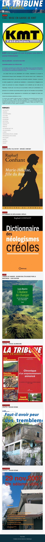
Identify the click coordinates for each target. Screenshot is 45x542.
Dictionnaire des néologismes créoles (14, 214)
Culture (5, 15)
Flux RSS (22, 536)
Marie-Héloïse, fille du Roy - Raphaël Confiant (16, 149)
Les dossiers (6, 342)
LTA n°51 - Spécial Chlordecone (12, 344)
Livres (4, 274)
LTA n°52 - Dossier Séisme (10, 407)
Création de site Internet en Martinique (22, 539)
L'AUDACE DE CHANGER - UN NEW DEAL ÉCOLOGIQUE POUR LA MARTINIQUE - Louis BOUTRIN (19, 277)
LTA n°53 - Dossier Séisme (10, 470)
